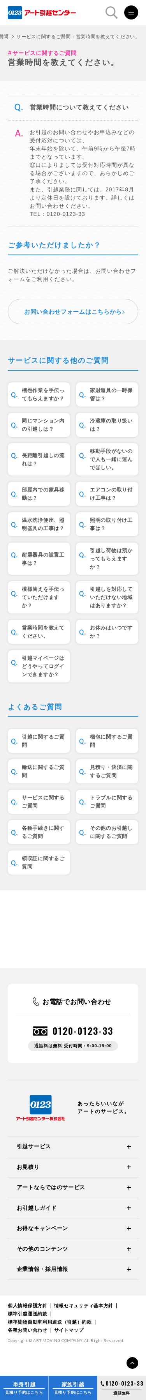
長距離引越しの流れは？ (43, 460)
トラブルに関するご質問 (111, 802)
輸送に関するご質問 (43, 771)
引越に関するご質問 (43, 741)
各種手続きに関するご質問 (43, 832)
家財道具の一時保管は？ (111, 394)
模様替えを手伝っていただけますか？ (43, 597)
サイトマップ (69, 1330)
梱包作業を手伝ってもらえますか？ (43, 394)
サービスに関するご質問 (43, 802)
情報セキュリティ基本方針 (83, 1305)
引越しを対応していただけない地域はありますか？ (111, 597)
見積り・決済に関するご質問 (111, 771)
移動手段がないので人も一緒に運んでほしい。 (111, 459)
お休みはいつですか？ (111, 632)
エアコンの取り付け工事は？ (111, 494)
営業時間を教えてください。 (43, 632)
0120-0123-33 (83, 1031)
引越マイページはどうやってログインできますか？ (43, 666)
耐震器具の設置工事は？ (43, 559)
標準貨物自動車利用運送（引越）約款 (50, 1322)
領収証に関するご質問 (43, 863)
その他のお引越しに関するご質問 (111, 832)
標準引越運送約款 (27, 1314)
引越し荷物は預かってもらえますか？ (111, 559)
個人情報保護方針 (27, 1305)
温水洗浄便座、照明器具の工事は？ (43, 524)
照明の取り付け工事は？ (111, 524)
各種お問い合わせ (27, 1330)
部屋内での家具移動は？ (43, 494)
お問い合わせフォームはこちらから (73, 311)
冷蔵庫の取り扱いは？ (111, 425)
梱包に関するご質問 (111, 741)
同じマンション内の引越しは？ (43, 425)
